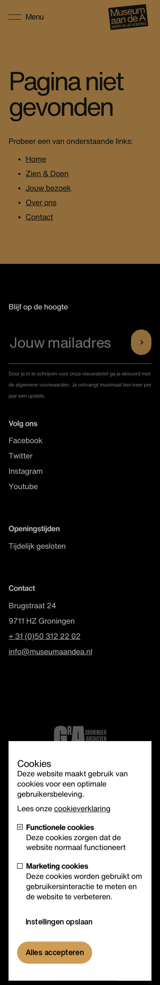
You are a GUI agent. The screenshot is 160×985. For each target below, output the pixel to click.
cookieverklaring (82, 821)
